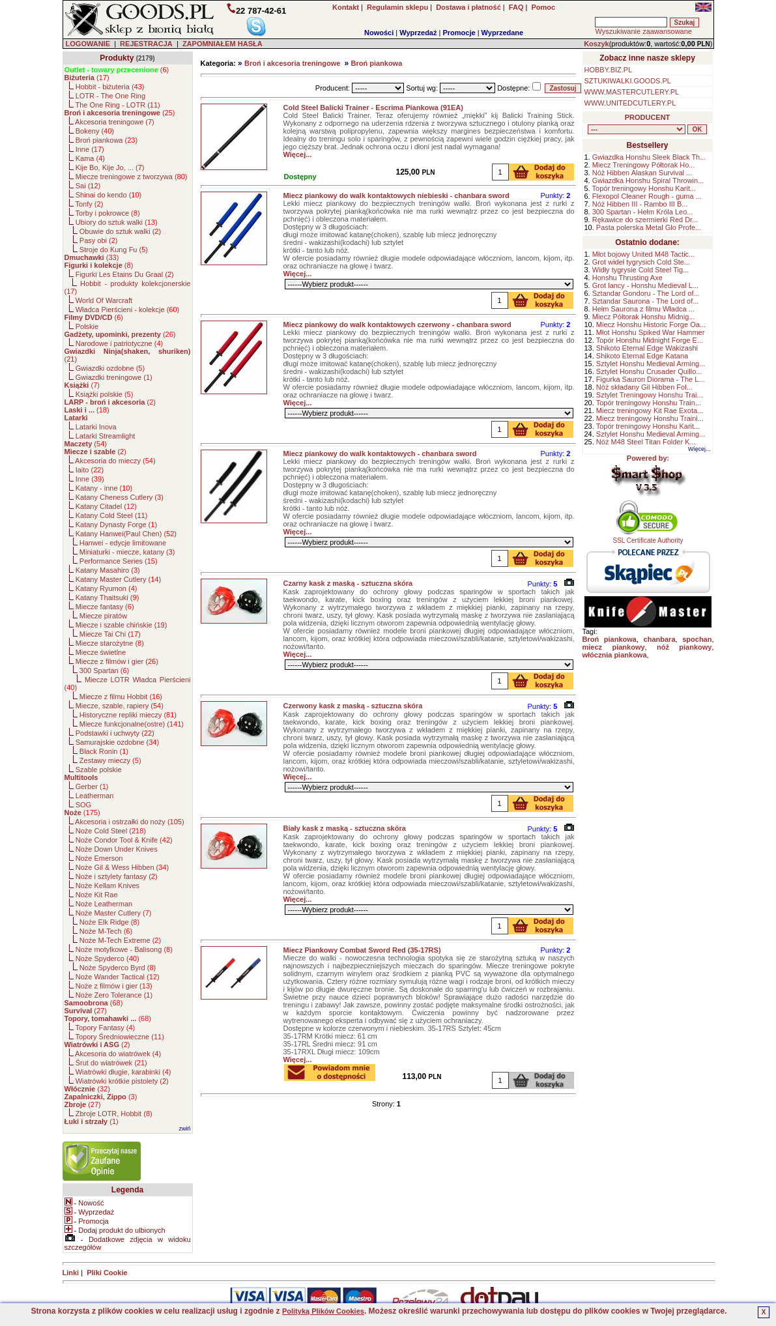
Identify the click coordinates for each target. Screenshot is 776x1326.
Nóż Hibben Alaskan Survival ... (642, 173)
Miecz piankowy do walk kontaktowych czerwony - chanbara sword (397, 324)
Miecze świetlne (101, 652)
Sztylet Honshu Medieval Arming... (651, 364)
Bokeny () (95, 131)
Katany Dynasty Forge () (116, 524)
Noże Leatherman (104, 904)
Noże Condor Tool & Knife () (124, 840)
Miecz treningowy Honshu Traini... (650, 418)
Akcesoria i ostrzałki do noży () (129, 822)
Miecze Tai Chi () (110, 634)
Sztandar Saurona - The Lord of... (645, 301)
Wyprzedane (502, 32)
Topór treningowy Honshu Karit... (644, 188)
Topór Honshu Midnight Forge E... (649, 340)
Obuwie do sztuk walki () (120, 231)
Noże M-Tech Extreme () (120, 940)
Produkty (117, 58)
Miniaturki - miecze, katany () (127, 552)
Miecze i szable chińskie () (121, 625)
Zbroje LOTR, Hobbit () (114, 1113)
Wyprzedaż (418, 32)
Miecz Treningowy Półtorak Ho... (643, 165)
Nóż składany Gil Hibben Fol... (644, 387)
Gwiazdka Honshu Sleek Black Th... (649, 157)
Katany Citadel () (106, 506)
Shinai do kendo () (109, 195)
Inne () (90, 149)
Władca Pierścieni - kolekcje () (128, 309)
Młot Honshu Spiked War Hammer (650, 332)
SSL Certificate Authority (648, 537)
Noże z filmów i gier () (114, 986)
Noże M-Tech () (105, 931)
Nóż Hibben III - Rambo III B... (640, 204)
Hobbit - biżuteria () (110, 87)
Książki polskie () (105, 394)
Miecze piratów (103, 616)
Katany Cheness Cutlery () (120, 497)
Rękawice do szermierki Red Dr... (645, 219)
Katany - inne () (104, 488)
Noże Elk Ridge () (109, 922)
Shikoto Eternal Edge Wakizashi (647, 348)
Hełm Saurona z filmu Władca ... (643, 309)
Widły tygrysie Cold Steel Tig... (640, 270)
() (117, 70)
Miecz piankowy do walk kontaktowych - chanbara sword (380, 453)
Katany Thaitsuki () (107, 597)
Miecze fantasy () (105, 607)
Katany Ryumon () (106, 588)
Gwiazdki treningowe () (114, 377)
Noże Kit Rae (97, 895)
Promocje (458, 32)
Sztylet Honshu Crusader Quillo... (649, 371)
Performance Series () (118, 561)
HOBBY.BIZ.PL (608, 70)
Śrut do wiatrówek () (111, 1063)
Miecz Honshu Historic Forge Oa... (651, 324)
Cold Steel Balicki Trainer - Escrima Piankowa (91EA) (373, 107)
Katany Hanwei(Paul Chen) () (126, 534)
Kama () (90, 158)
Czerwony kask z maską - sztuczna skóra (353, 706)
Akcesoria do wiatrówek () (118, 1054)
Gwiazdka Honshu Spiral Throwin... (648, 180)
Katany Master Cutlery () (118, 579)
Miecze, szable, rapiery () (120, 706)
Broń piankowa (376, 63)
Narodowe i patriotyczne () (120, 343)
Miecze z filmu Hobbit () (120, 696)
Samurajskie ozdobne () (117, 742)
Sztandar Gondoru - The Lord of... (646, 293)
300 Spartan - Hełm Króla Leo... (642, 212)
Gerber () (92, 786)
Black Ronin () (103, 751)
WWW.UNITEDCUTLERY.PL (630, 103)
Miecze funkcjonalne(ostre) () (131, 724)
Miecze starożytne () (110, 643)
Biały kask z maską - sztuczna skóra (344, 828)
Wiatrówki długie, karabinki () (123, 1072)
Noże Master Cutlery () (114, 913)
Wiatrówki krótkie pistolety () (122, 1081)
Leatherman (95, 796)
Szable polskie (99, 769)
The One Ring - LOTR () (117, 105)
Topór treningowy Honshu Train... (648, 403)
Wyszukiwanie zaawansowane (643, 31)
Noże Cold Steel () (111, 831)
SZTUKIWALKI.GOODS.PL (627, 81)
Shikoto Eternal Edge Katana (642, 356)
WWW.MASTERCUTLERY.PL (632, 92)
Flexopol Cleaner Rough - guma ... (647, 196)
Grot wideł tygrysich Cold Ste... (641, 262)
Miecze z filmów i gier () (117, 661)
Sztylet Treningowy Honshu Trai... (649, 395)
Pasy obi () (98, 240)
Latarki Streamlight (106, 436)
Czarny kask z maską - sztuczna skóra (348, 583)
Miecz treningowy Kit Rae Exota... (649, 410)
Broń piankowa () (106, 140)
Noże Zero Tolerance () (114, 995)
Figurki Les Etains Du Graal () (125, 274)
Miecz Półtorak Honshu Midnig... (643, 317)
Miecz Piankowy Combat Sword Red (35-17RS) (362, 950)
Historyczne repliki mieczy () (128, 715)
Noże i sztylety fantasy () (117, 876)
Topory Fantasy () (105, 1027)
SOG (83, 805)
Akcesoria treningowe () (114, 122)
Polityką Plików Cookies (323, 1311)
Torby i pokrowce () (107, 213)
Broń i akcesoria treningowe (292, 63)
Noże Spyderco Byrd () (117, 968)
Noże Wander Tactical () (118, 977)
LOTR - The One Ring (110, 96)
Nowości (379, 32)
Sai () (88, 186)
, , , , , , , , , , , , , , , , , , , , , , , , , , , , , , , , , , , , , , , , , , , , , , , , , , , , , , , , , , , (636, 129)
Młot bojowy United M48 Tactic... (643, 254)
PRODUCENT (647, 117)
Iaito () (90, 470)
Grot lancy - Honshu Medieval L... (645, 285)
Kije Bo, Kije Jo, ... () (110, 167)
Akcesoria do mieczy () (115, 461)
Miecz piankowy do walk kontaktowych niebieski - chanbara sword (396, 195)
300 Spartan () (104, 670)
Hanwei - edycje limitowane (122, 543)
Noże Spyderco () (107, 958)
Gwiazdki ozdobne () (110, 368)
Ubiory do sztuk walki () (117, 222)
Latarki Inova (96, 427)
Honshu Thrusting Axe (627, 277)
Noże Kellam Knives (107, 885)
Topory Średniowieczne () (119, 1037)
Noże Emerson (99, 858)
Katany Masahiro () (108, 570)
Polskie (87, 326)
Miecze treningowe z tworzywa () (132, 176)
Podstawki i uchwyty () (115, 733)
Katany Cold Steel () (112, 515)
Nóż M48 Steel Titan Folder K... (646, 442)
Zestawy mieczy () (110, 760)
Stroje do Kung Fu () (113, 249)
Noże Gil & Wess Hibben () (122, 867)
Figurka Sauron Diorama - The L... (650, 379)
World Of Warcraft (104, 300)
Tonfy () (89, 204)
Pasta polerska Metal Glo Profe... (648, 227)
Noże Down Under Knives (117, 849)
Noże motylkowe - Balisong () (124, 949)
